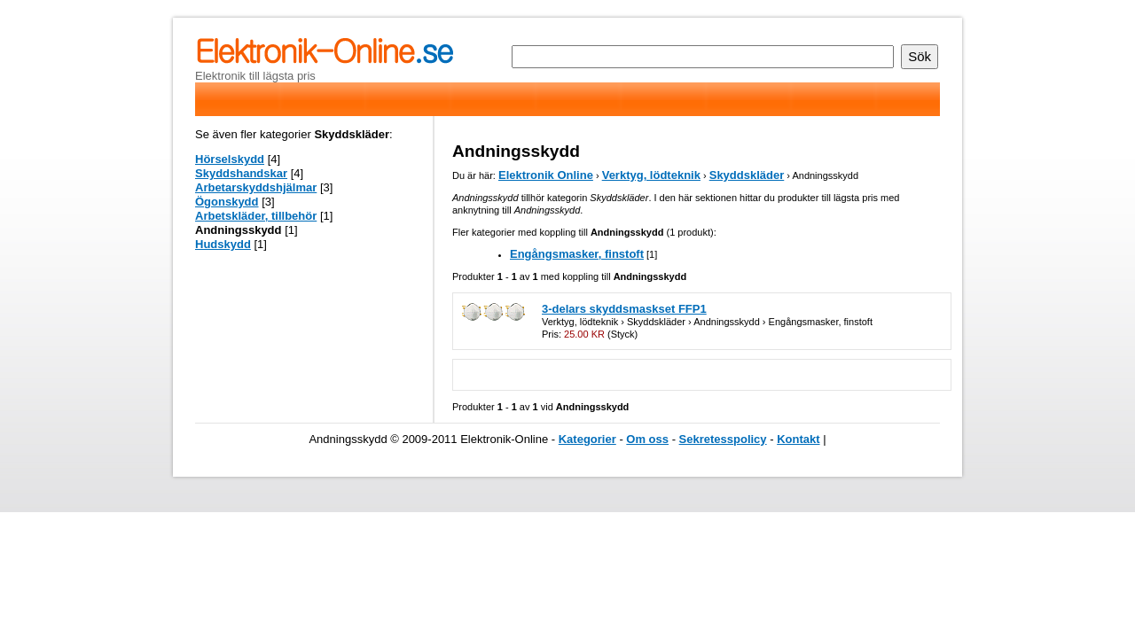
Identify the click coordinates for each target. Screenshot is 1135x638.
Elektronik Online (545, 175)
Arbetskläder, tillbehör (256, 215)
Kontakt (798, 439)
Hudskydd (223, 244)
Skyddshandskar (241, 173)
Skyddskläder (747, 175)
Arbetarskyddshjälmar (256, 187)
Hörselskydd (229, 159)
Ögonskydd (227, 201)
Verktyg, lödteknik (651, 175)
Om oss (647, 439)
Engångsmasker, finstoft (577, 254)
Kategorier (587, 439)
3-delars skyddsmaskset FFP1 (624, 308)
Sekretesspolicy (723, 439)
